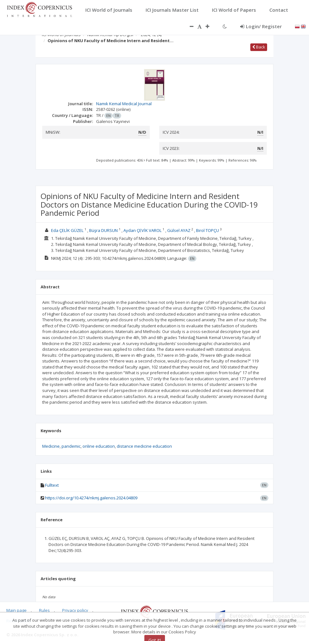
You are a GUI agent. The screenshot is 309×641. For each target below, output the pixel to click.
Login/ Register (261, 26)
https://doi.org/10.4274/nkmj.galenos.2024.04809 (91, 498)
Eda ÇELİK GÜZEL (67, 230)
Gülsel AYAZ (178, 230)
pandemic (71, 446)
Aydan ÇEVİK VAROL (142, 230)
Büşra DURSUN (103, 230)
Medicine (51, 446)
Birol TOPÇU (207, 230)
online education (98, 446)
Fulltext (52, 485)
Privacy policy (75, 610)
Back (258, 47)
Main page (16, 610)
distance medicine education (144, 446)
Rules (44, 610)
